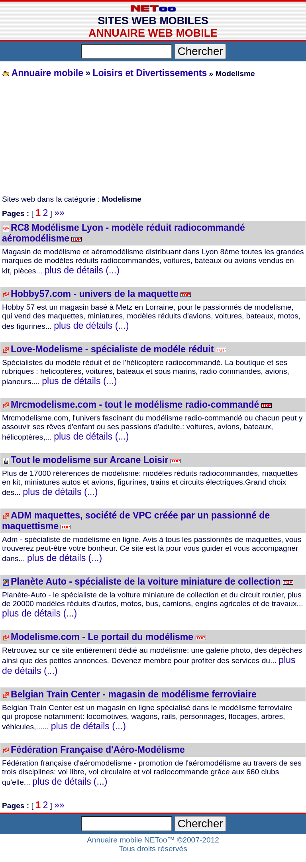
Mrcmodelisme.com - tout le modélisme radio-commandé (135, 404)
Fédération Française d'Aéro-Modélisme (98, 749)
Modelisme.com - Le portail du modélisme (102, 637)
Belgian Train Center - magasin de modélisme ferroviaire (134, 694)
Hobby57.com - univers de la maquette (94, 294)
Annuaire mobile (46, 73)
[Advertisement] (153, 137)
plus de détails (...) (82, 270)
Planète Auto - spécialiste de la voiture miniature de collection (145, 581)
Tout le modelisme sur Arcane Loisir (89, 460)
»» (59, 213)
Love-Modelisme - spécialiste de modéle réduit (112, 349)
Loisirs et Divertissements (149, 73)
